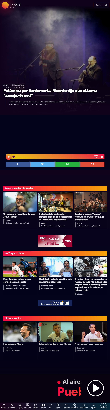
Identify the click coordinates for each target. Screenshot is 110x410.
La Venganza (67, 407)
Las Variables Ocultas (103, 408)
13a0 (50, 407)
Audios (5, 85)
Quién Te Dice (27, 407)
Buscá (98, 5)
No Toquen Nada (12, 407)
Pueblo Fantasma (58, 408)
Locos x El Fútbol (84, 407)
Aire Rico (43, 407)
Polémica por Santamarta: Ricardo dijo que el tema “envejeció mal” (50, 93)
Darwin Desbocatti (20, 408)
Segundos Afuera (93, 408)
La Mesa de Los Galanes (35, 408)
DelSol (15, 4)
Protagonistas (74, 407)
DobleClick (3, 407)
